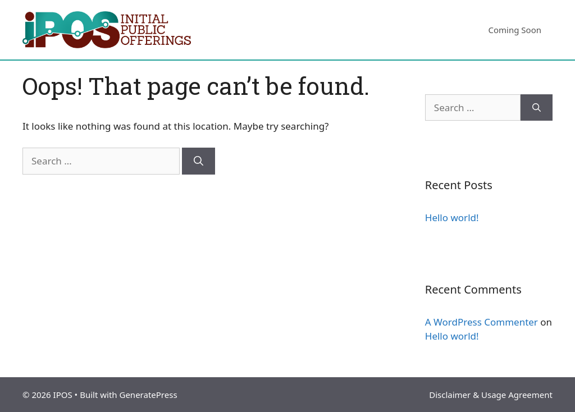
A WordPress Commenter (481, 321)
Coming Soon (514, 29)
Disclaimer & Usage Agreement (491, 394)
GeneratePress (148, 394)
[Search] (198, 161)
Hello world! (452, 217)
